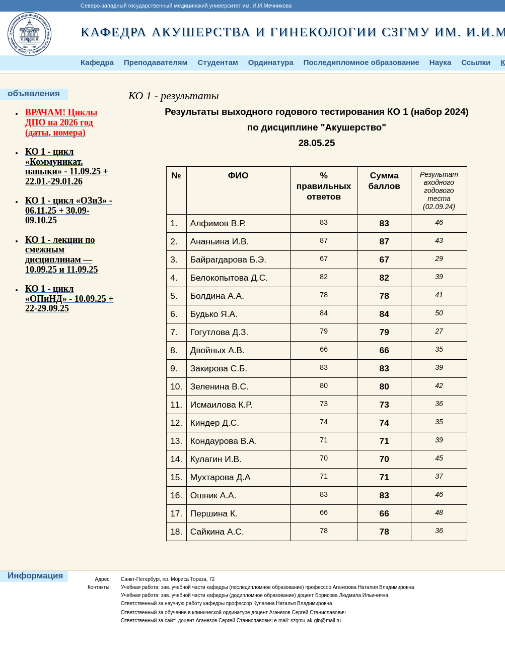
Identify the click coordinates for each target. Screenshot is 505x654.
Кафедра (97, 62)
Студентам (218, 62)
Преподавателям (156, 62)
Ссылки (475, 62)
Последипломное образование (361, 62)
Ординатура (271, 62)
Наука (440, 62)
